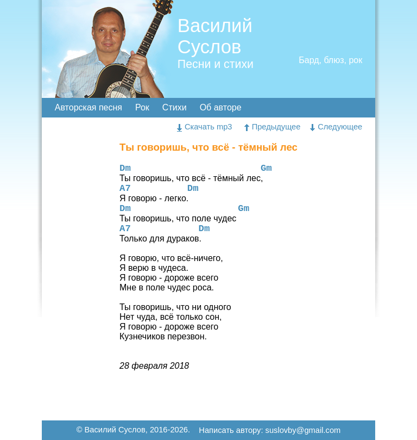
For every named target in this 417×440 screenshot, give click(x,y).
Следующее (336, 126)
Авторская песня (88, 107)
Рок (142, 107)
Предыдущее (272, 126)
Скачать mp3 (204, 126)
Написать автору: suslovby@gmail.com (269, 430)
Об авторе (221, 107)
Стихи (174, 107)
